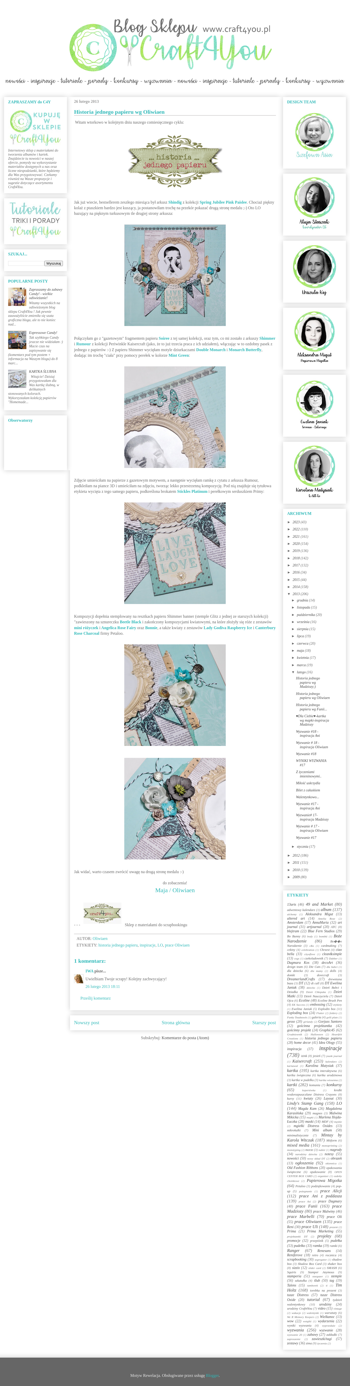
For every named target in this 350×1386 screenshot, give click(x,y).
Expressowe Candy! (43, 333)
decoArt (327, 963)
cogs (297, 958)
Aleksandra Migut (319, 914)
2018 (297, 558)
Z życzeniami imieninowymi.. (309, 774)
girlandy (308, 1021)
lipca (301, 636)
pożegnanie (305, 1191)
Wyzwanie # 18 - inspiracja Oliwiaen (312, 745)
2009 (297, 877)
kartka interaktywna (323, 1071)
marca (302, 665)
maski (309, 1121)
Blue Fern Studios (321, 931)
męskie (338, 1121)
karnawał (292, 1065)
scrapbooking (296, 1259)
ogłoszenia (304, 1163)
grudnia (303, 600)
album (326, 909)
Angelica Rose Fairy (118, 628)
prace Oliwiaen (177, 945)
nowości (293, 1158)
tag (331, 1280)
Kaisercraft (302, 1061)
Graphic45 (327, 1030)
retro (315, 1255)
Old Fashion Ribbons (302, 1168)
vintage (338, 1308)
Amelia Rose (326, 918)
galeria (316, 1017)
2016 (297, 572)
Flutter (320, 1013)
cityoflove (309, 954)
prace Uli (310, 1226)
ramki (333, 1246)
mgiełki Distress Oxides (313, 1126)
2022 (297, 529)
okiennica (331, 1163)
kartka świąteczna (299, 1075)
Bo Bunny (293, 936)
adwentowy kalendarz (301, 910)
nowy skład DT (316, 1158)
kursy (290, 1098)
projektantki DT (297, 1236)
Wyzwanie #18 (306, 754)
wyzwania (295, 1330)
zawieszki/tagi (322, 1339)
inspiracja (294, 1049)
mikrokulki (294, 1130)
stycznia (303, 847)
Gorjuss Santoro (330, 1021)
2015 (297, 580)
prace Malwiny (324, 1211)
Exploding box (297, 1013)
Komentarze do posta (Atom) (185, 1038)
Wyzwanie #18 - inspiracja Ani (308, 734)
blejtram (293, 931)
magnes (317, 1113)
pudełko (299, 1246)
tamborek (312, 1285)
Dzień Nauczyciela (316, 996)
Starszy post (264, 1022)
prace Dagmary (330, 1201)
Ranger (293, 1250)
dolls (333, 971)
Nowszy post (86, 1022)
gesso (291, 1021)
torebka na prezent (323, 1290)
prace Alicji (331, 1190)
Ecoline (304, 1000)
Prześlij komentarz (95, 998)
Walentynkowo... (307, 797)
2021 (297, 537)
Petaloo (300, 1186)
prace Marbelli (300, 1216)
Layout (329, 1098)
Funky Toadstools (297, 1017)
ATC (334, 927)
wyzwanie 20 (294, 1334)
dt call (315, 983)
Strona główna (176, 1022)
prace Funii (307, 1206)
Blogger (212, 1375)
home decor (302, 1043)
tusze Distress (298, 1295)
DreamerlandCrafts (301, 979)
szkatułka (301, 1280)
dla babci (331, 966)
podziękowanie (320, 1186)
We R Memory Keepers (300, 1316)
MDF (325, 1121)
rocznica (330, 1255)
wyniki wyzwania (299, 1325)
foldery (333, 1013)
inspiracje (147, 945)
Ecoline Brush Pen (330, 1000)
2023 (297, 522)
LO (160, 945)
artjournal (314, 927)
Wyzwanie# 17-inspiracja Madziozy (312, 817)
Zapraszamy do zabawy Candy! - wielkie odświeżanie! (45, 294)
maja (301, 651)
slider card (314, 1267)
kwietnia (303, 658)
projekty (324, 1236)
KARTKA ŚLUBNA (42, 371)
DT (301, 983)
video (321, 1308)
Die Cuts (315, 967)
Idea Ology (327, 1043)
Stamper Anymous (321, 1272)
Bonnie (151, 628)
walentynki (313, 1312)
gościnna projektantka (314, 1026)
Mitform (331, 1140)
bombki (323, 936)
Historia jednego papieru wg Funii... (311, 707)
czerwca (303, 643)
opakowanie (317, 1172)
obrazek (336, 1158)
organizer (323, 1176)
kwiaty (308, 1098)
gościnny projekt (299, 1030)
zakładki (331, 1334)
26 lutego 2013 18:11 (102, 986)
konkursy (334, 1084)
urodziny (325, 1304)
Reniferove (294, 1255)
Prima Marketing (320, 1231)
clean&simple (332, 954)
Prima (291, 1231)
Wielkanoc (327, 1317)
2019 (297, 551)
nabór (322, 1149)
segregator (321, 1259)
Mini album (322, 1130)
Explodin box (327, 1009)
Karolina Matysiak (320, 1066)
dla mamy (316, 970)
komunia (314, 1085)
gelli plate (332, 1017)
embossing (317, 1004)
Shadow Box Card (310, 1264)
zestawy (292, 1343)
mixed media (298, 1145)
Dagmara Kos (298, 963)
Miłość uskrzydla (308, 783)
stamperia (294, 1276)
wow (290, 1321)
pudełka (336, 1241)
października (306, 615)
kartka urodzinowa (329, 1075)
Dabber (333, 958)
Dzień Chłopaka (316, 991)
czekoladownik (313, 958)
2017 (297, 565)
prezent (333, 1227)
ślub (317, 1280)
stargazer (317, 1276)
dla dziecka (295, 971)
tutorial (313, 1299)
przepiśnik (316, 1241)
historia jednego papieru (118, 945)
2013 (297, 594)
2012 (297, 855)
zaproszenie (293, 1339)
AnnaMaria (320, 922)
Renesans (324, 1251)
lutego (302, 672)
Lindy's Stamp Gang (305, 1103)
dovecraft (323, 975)
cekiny (291, 950)
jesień (316, 1056)
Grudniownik (294, 1034)
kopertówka (309, 1090)
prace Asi (305, 1201)
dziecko (311, 987)
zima (309, 1343)
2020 (297, 544)
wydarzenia (326, 1321)
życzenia (322, 1343)
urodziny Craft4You (299, 1308)
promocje (293, 1241)
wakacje (296, 1312)
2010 (297, 870)
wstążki (307, 1321)
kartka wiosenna (328, 1080)
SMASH (332, 1268)
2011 (296, 863)
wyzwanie (326, 1330)
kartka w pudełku (303, 1080)
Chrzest (325, 950)
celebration (307, 949)
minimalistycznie (298, 1135)
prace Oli (334, 1217)
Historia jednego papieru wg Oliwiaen (313, 696)
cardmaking (328, 946)
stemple (336, 1276)
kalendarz (331, 1061)
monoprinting (329, 1145)
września (303, 622)
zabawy (312, 1334)
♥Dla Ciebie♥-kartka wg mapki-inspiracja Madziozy (312, 720)
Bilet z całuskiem (308, 790)
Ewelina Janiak (302, 1009)
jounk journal (334, 1055)
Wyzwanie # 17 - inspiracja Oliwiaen (312, 828)
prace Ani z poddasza (320, 1196)
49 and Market (319, 904)
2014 (297, 587)
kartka (292, 1070)
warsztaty (331, 1313)
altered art (296, 918)
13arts (291, 904)
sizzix (296, 1268)
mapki (310, 1117)
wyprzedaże (328, 1325)
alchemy (291, 914)
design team (295, 967)
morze (309, 1150)
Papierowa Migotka (324, 1180)
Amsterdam (295, 922)
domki (291, 975)
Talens (291, 1285)
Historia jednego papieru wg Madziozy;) (308, 682)
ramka (317, 1246)
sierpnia (303, 629)
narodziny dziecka (306, 1154)
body (310, 936)
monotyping (294, 1149)
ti (326, 1285)
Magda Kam (307, 1109)
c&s (311, 945)
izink (304, 1056)
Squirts (291, 1272)
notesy (329, 1154)
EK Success (298, 1004)
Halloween (317, 1034)
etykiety (337, 1004)
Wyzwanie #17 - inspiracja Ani (308, 806)
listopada (304, 607)
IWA (89, 971)
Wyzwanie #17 (306, 838)
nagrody (336, 1150)
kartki (292, 1084)
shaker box (335, 1264)
